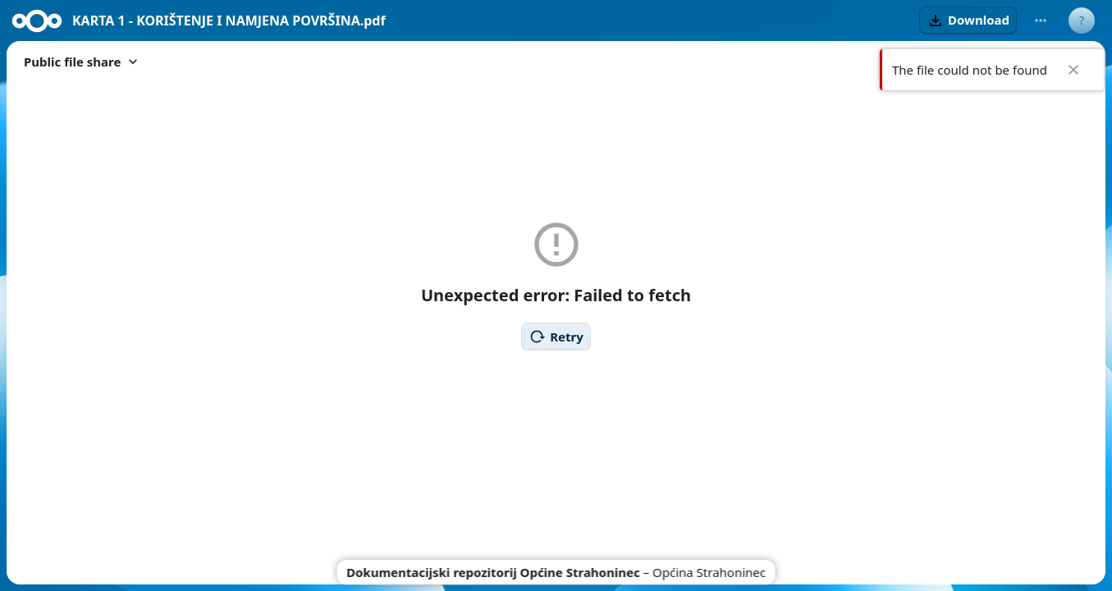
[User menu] (1081, 20)
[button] (968, 20)
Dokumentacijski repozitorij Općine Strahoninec (493, 572)
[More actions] (1040, 20)
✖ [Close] (1073, 70)
